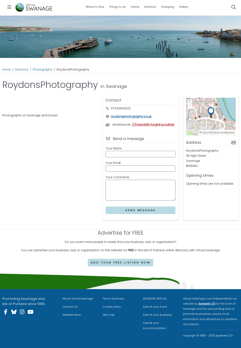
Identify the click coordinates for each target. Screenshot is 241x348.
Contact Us (70, 307)
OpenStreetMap (211, 132)
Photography (42, 69)
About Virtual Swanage (78, 298)
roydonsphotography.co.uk (128, 116)
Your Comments (117, 177)
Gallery (183, 7)
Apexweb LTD (206, 304)
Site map (109, 315)
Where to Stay (95, 7)
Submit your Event (155, 307)
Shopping (167, 7)
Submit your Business (157, 315)
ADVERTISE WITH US (154, 298)
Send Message (140, 210)
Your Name (114, 148)
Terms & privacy (113, 298)
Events (135, 7)
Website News (72, 315)
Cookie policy (112, 307)
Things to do (117, 7)
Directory (150, 7)
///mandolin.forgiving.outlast (153, 124)
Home (6, 69)
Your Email (113, 163)
